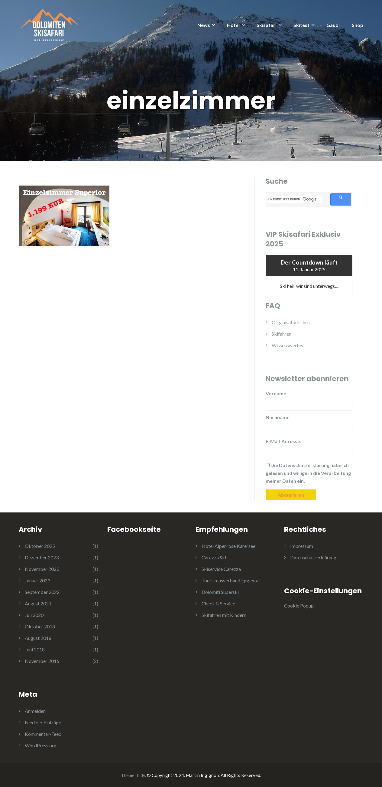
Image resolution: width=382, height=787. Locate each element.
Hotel (233, 25)
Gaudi (333, 25)
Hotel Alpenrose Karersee (228, 546)
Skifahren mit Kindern (224, 615)
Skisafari (267, 25)
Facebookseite (134, 529)
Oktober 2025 (40, 546)
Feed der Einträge (43, 722)
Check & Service (218, 603)
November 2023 (42, 569)
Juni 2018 (35, 649)
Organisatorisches (291, 322)
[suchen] (295, 199)
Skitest (301, 25)
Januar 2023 (37, 580)
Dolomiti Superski (220, 592)
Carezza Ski (214, 557)
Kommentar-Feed (43, 734)
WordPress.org (41, 745)
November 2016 (42, 661)
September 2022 (42, 592)
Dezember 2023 (42, 557)
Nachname (278, 417)
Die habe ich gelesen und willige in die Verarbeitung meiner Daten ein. (308, 473)
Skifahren (281, 334)
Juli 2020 (34, 615)
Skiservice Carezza (221, 569)
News (203, 25)
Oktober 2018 (40, 626)
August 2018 (38, 638)
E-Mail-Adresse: (283, 441)
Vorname (276, 393)
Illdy (141, 775)
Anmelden (35, 711)
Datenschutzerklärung (313, 557)
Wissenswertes (287, 345)
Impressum (301, 546)
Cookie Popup (299, 605)
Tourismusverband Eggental (231, 580)
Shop (357, 25)
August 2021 (38, 603)
